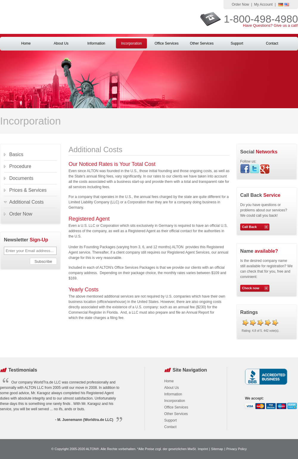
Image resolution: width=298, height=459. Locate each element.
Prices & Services (27, 190)
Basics (16, 154)
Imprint (203, 449)
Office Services (167, 43)
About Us (61, 43)
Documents (21, 178)
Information (96, 43)
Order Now (240, 4)
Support (237, 43)
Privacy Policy (236, 449)
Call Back (249, 227)
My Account (263, 4)
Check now (250, 288)
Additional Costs (26, 202)
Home (26, 43)
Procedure (20, 166)
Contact (272, 43)
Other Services (201, 43)
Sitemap (217, 449)
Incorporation (131, 43)
